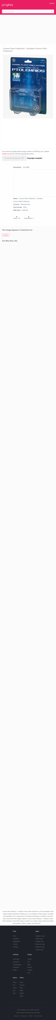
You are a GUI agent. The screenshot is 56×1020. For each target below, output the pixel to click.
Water (21, 990)
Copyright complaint (34, 158)
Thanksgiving (17, 964)
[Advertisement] (28, 29)
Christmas (16, 959)
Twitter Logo (39, 938)
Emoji (21, 982)
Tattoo (21, 996)
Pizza (14, 936)
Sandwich (16, 938)
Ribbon (22, 993)
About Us (16, 1016)
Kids (28, 973)
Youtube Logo (39, 941)
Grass (14, 988)
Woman (29, 967)
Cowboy (29, 970)
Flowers (22, 985)
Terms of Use (38, 1016)
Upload (51, 3)
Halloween (16, 962)
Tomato (15, 944)
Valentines (16, 967)
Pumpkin (15, 947)
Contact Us (24, 1016)
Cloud (14, 982)
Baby (29, 964)
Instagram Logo (40, 936)
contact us (5, 154)
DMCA (31, 1016)
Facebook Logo (40, 944)
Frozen (29, 959)
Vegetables (16, 941)
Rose (21, 988)
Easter (15, 970)
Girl (28, 962)
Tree (14, 993)
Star (14, 990)
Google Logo (39, 949)
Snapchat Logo (40, 947)
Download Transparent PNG (14, 158)
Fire (14, 985)
